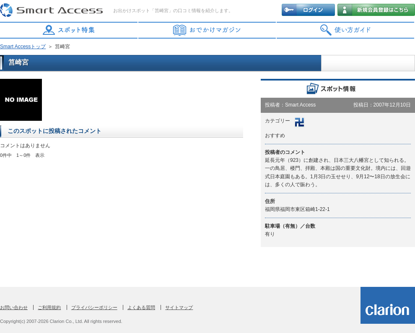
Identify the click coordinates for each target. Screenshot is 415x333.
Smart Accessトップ (23, 46)
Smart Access (52, 10)
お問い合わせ (14, 307)
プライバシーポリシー (94, 307)
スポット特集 (69, 30)
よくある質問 (141, 307)
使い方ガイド (346, 30)
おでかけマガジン (207, 30)
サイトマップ (179, 307)
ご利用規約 (49, 307)
